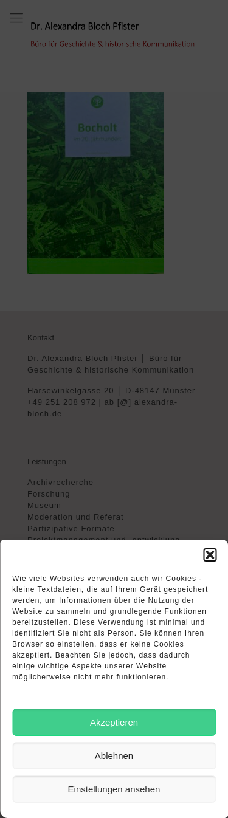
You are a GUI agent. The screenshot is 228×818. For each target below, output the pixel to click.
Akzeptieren (114, 722)
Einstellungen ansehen (114, 789)
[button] (210, 555)
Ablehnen (114, 756)
